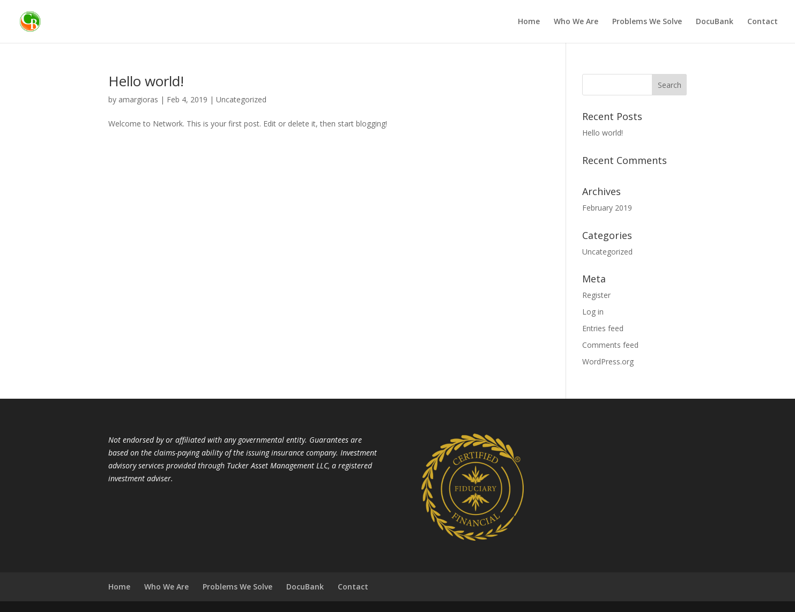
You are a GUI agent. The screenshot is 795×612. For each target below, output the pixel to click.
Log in (593, 312)
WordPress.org (608, 361)
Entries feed (602, 328)
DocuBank (714, 22)
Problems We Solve (647, 22)
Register (596, 295)
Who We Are (576, 22)
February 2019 (607, 208)
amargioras (138, 99)
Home (529, 22)
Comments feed (610, 345)
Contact (762, 22)
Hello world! (146, 81)
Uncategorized (241, 99)
